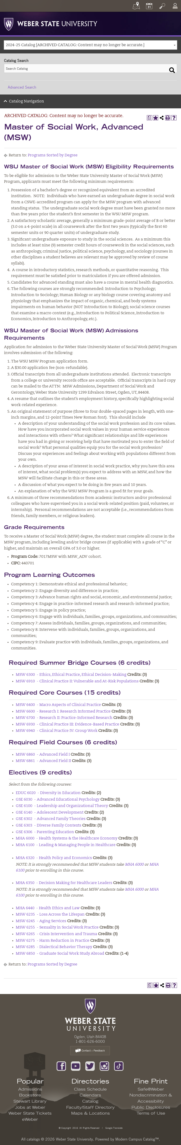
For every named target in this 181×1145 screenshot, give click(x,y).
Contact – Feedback (90, 1051)
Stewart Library (30, 1101)
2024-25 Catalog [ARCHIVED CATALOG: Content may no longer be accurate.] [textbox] (75, 45)
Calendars (90, 1095)
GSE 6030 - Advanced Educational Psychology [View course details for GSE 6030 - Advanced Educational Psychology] (57, 800)
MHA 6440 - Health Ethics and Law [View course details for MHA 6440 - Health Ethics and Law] (48, 908)
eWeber (30, 1119)
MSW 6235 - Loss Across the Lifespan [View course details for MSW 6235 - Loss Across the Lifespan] (50, 915)
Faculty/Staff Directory (90, 1107)
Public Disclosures (151, 1107)
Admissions (30, 1089)
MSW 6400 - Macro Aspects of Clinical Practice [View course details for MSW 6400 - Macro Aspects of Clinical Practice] (58, 705)
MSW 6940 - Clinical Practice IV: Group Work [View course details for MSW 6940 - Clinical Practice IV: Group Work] (56, 731)
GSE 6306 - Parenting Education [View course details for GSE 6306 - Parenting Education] (45, 832)
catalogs (33, 1139)
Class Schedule (90, 1089)
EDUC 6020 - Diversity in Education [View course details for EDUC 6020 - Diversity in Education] (48, 793)
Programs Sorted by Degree (53, 155)
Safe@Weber (151, 1089)
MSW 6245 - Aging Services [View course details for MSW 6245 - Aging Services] (41, 921)
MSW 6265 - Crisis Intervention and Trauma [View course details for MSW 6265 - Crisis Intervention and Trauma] (56, 934)
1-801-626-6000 (90, 1041)
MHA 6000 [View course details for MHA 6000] (134, 865)
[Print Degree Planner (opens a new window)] (149, 117)
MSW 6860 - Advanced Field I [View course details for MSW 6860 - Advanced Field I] (43, 755)
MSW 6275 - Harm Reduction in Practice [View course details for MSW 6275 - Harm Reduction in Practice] (52, 941)
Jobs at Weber (30, 1107)
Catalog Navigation (26, 101)
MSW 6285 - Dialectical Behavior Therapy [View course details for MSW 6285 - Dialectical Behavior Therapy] (54, 947)
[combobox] (90, 45)
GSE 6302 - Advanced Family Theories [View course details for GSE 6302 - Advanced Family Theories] (51, 819)
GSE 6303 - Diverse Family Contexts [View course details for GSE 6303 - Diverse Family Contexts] (48, 825)
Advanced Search (22, 87)
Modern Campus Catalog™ (137, 1139)
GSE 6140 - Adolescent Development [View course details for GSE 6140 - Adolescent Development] (49, 813)
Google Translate (114, 1127)
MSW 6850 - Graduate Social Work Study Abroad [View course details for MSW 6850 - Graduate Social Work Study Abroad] (60, 954)
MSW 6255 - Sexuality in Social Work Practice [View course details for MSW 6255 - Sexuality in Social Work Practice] (57, 927)
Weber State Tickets (30, 1113)
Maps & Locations (90, 1113)
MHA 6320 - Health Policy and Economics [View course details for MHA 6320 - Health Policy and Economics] (54, 858)
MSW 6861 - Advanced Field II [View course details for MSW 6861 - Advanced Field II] (43, 761)
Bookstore (30, 1095)
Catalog (90, 1101)
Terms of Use (150, 1113)
